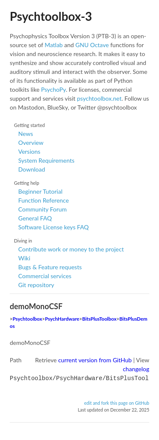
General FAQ (35, 218)
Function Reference (43, 200)
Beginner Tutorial (40, 191)
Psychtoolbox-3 (51, 16)
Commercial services (44, 275)
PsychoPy (53, 89)
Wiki (24, 258)
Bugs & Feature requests (50, 267)
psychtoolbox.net (99, 98)
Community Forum (42, 209)
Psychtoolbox (27, 319)
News (25, 133)
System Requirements (46, 160)
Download (31, 169)
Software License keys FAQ (53, 227)
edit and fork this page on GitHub (116, 402)
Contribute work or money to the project (71, 249)
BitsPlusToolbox (99, 319)
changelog (136, 368)
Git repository (36, 284)
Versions (29, 151)
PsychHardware (62, 319)
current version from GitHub (95, 360)
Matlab (54, 44)
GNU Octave (92, 44)
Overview (31, 142)
